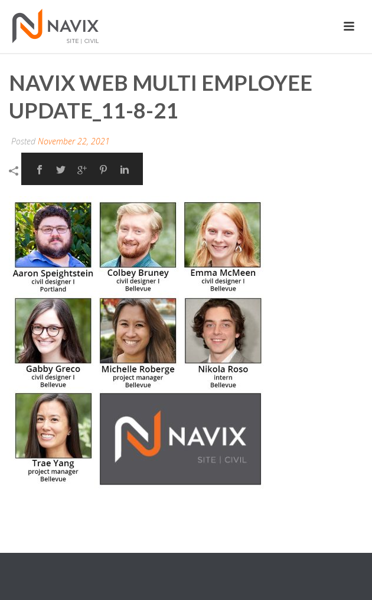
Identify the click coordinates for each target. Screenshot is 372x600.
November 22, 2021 (74, 141)
